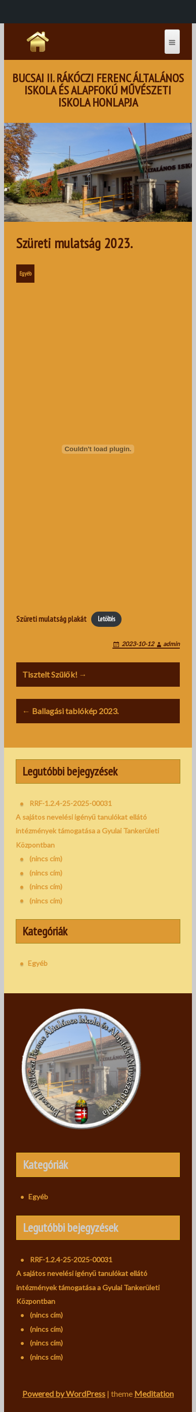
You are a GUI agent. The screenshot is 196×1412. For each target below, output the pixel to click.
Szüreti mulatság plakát (51, 619)
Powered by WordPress (63, 1393)
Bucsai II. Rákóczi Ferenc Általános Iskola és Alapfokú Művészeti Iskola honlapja (98, 90)
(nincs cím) (45, 858)
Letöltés (106, 619)
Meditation (154, 1393)
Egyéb (25, 273)
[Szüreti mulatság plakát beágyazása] (98, 449)
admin (171, 644)
